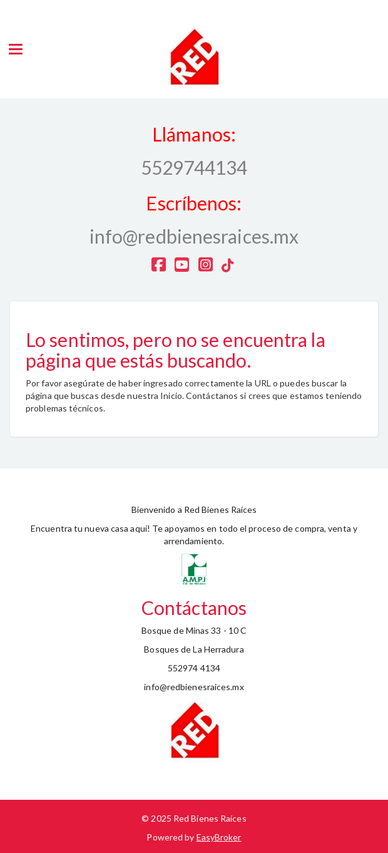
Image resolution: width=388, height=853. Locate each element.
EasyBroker (219, 837)
